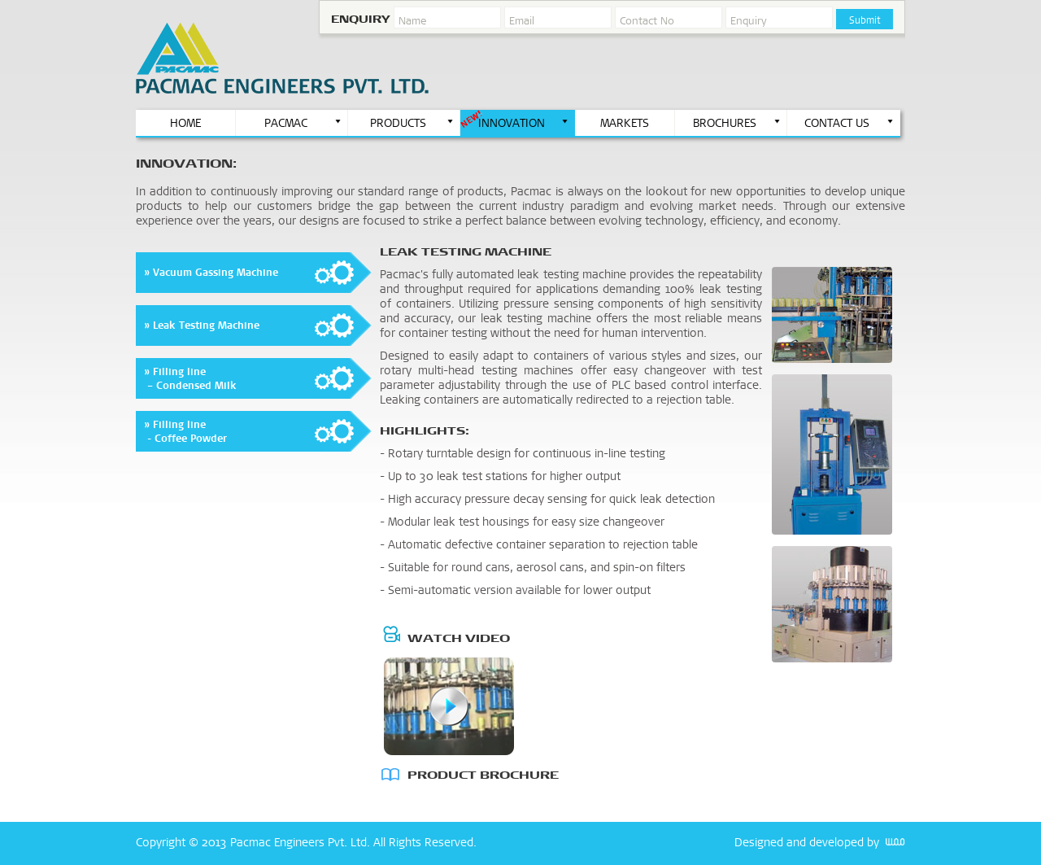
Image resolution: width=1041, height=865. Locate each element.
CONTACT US (849, 123)
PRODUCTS (412, 123)
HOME (185, 123)
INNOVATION (523, 123)
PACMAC (303, 123)
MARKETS (624, 123)
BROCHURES (737, 123)
